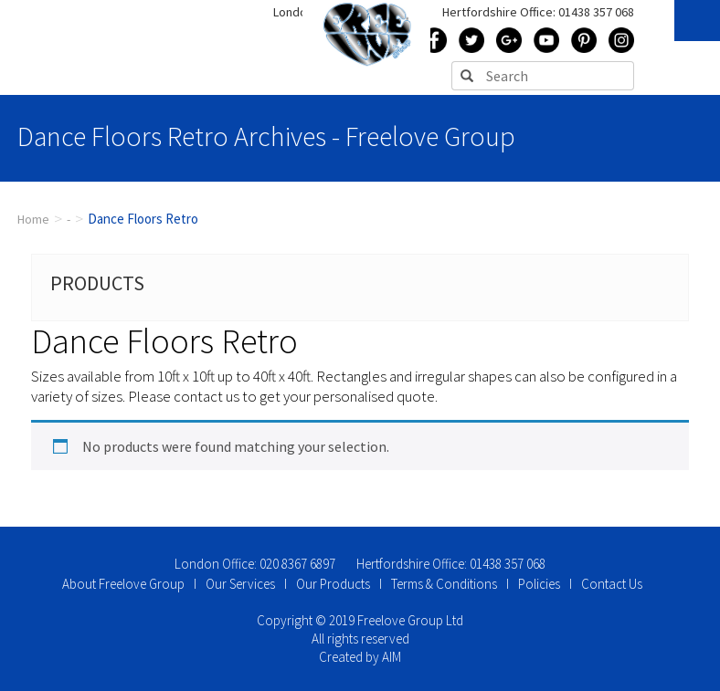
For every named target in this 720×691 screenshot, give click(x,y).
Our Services (240, 583)
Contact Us (611, 583)
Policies (539, 583)
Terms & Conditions (444, 583)
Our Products (333, 583)
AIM (391, 656)
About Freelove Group (123, 583)
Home (33, 219)
